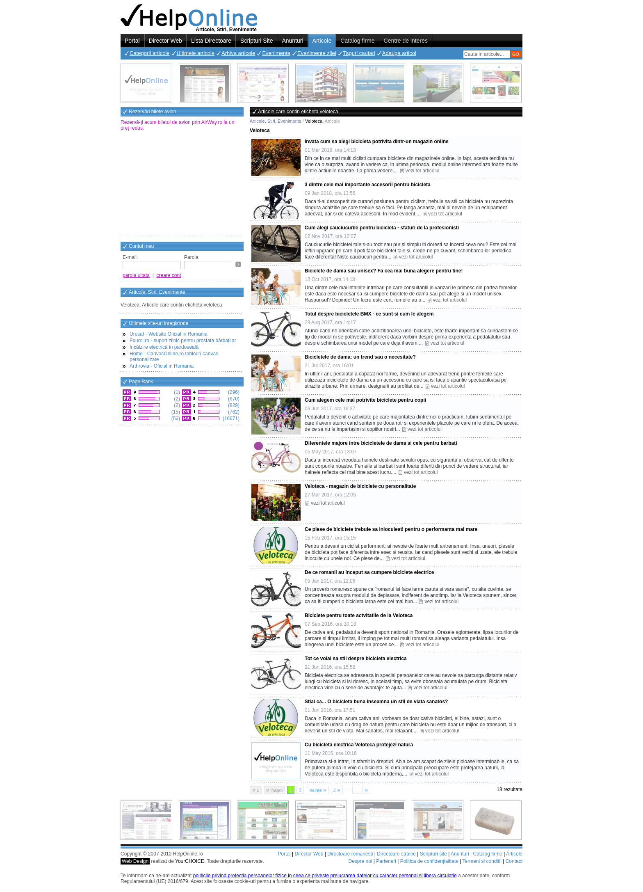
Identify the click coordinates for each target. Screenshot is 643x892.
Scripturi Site (256, 40)
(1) (176, 392)
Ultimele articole (195, 53)
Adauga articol (399, 53)
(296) (233, 392)
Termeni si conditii (481, 861)
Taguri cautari (359, 53)
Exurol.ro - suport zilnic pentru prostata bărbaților (183, 340)
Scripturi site (433, 854)
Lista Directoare (211, 40)
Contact (514, 861)
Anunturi (292, 40)
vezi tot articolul (423, 171)
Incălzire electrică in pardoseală (164, 347)
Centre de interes (406, 40)
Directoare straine (396, 854)
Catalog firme (357, 40)
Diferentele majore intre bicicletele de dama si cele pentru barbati (381, 443)
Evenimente (276, 53)
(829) (233, 405)
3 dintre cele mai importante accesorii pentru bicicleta (368, 185)
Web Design (135, 861)
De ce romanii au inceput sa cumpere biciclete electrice (369, 572)
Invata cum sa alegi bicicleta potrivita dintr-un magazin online (377, 141)
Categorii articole (150, 53)
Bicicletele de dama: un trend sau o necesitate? (360, 357)
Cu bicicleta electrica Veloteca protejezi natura (359, 745)
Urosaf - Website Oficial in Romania (168, 334)
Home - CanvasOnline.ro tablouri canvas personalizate (174, 356)
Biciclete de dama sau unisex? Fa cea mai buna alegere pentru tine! (384, 271)
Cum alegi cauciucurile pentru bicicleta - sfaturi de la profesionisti (382, 228)
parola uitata (136, 275)
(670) (233, 399)
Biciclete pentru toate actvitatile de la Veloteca (359, 615)
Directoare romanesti (350, 854)
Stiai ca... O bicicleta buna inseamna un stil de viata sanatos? (376, 701)
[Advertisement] (182, 184)
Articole (322, 40)
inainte (317, 790)
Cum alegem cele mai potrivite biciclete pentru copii (365, 400)
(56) (175, 418)
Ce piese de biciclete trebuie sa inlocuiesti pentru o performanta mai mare (391, 529)
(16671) (230, 418)
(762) (233, 412)
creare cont (169, 275)
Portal (132, 40)
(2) (176, 399)
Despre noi (360, 861)
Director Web (165, 40)
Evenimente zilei (316, 53)
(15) (175, 412)
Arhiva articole (238, 53)
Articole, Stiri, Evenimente (275, 121)
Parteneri (386, 861)
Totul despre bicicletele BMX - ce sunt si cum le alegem (369, 314)
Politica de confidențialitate (429, 861)
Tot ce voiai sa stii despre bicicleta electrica (356, 658)
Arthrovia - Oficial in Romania (162, 366)
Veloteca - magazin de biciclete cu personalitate (360, 486)
